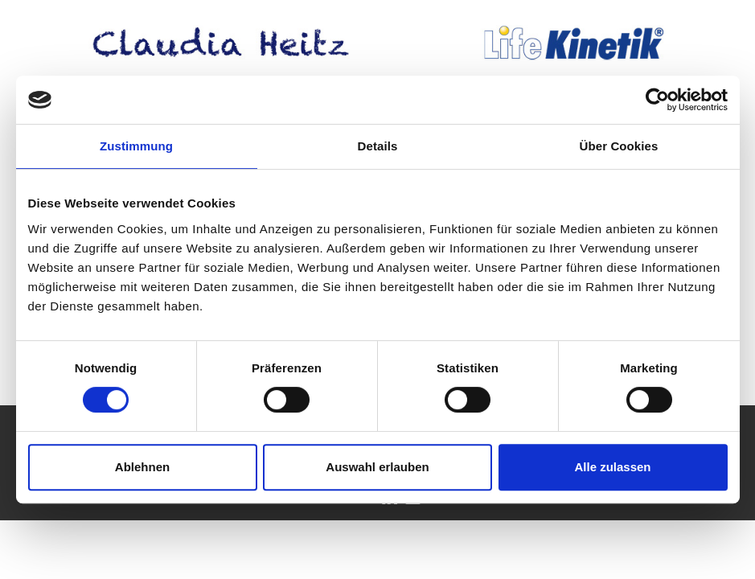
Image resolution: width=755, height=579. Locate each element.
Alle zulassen (612, 467)
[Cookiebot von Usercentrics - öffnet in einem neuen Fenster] (657, 100)
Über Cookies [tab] (619, 146)
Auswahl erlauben (377, 467)
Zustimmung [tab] (136, 146)
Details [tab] (378, 146)
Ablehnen (142, 467)
